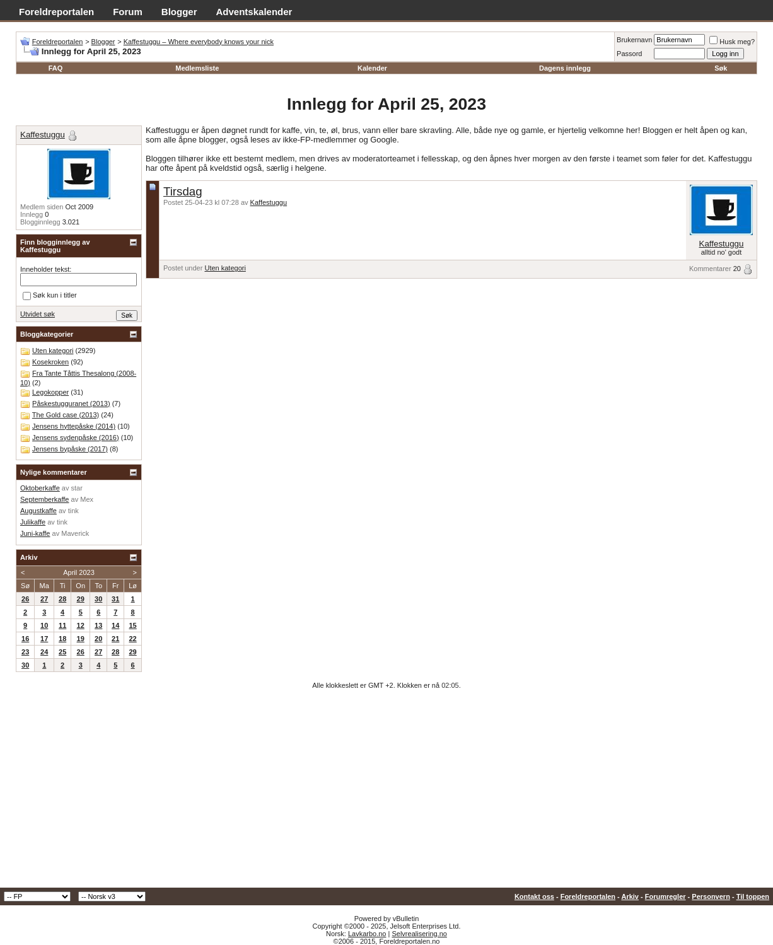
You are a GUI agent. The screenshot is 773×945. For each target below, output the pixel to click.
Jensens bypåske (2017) (70, 449)
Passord (629, 53)
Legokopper (50, 392)
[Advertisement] (386, 793)
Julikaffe (32, 522)
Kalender (372, 68)
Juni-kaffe (35, 533)
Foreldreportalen (56, 11)
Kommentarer (710, 268)
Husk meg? (732, 41)
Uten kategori (224, 268)
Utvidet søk (37, 314)
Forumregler (665, 896)
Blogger (179, 11)
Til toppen (752, 896)
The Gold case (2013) (65, 415)
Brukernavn (634, 39)
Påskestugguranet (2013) (71, 403)
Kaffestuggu (269, 202)
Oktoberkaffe (40, 488)
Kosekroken (50, 362)
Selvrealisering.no (419, 933)
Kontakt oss (534, 896)
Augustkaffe (38, 510)
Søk (720, 68)
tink (73, 510)
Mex (86, 499)
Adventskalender (254, 11)
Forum (127, 11)
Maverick (75, 533)
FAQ (56, 68)
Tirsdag (182, 191)
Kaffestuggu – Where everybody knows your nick (199, 41)
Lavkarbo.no (367, 933)
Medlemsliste (197, 68)
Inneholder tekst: (45, 269)
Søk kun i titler (50, 295)
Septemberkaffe (44, 499)
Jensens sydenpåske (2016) (75, 437)
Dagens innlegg (565, 68)
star (77, 488)
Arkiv (630, 896)
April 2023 (79, 572)
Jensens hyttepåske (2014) (73, 426)
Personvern (711, 896)
